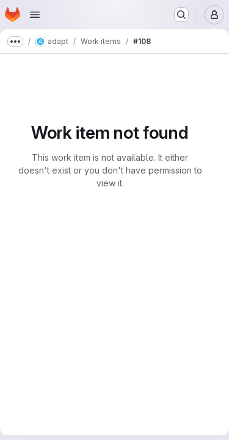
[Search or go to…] (181, 14)
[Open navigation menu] (35, 14)
